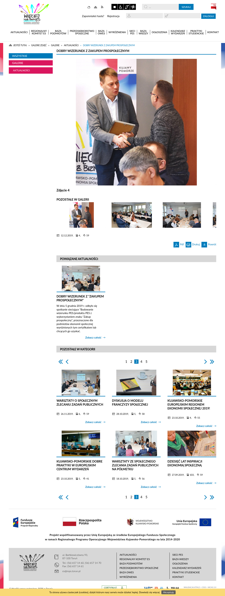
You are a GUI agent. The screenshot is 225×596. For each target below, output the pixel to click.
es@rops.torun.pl (71, 571)
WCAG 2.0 (212, 587)
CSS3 (204, 587)
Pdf (178, 244)
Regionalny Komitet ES (135, 559)
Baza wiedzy (180, 559)
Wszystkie (19, 55)
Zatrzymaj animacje (114, 7)
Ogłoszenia (180, 563)
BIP (213, 7)
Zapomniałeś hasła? (93, 16)
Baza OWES (127, 572)
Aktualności (21, 70)
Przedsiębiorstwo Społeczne (139, 567)
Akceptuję (168, 592)
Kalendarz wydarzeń (186, 567)
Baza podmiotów (131, 563)
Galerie (17, 62)
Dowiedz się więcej (149, 592)
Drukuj (193, 244)
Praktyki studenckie (186, 572)
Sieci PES (177, 554)
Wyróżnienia (128, 576)
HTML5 (197, 587)
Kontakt (178, 576)
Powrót (208, 244)
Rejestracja (113, 16)
